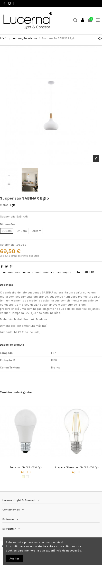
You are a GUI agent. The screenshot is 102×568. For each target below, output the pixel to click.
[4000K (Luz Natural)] (27, 476)
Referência (7, 244)
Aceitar (14, 558)
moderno (6, 272)
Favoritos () (90, 3)
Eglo (13, 205)
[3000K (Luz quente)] (23, 476)
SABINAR (88, 272)
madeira (49, 272)
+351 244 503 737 (26, 3)
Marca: (4, 205)
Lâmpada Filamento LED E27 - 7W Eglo (76, 467)
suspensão (22, 272)
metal (77, 272)
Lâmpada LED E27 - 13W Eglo (25, 467)
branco (36, 272)
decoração (63, 272)
